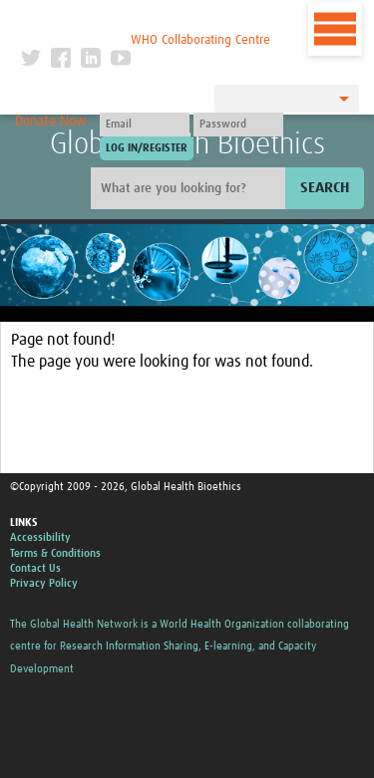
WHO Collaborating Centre (200, 40)
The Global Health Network (145, 19)
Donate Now (51, 122)
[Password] (238, 124)
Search (324, 187)
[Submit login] (146, 148)
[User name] (144, 124)
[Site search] (190, 188)
